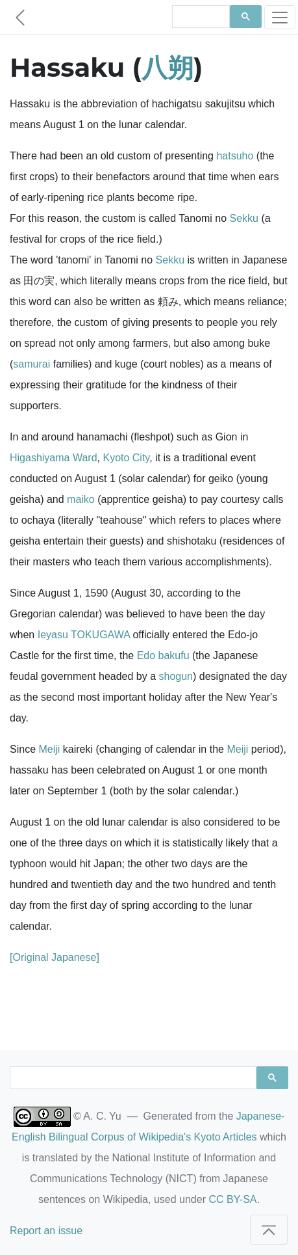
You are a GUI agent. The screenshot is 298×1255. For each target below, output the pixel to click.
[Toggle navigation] (279, 17)
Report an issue (46, 1230)
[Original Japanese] (54, 957)
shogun (176, 676)
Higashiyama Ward (53, 457)
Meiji (49, 749)
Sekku (244, 218)
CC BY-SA (232, 1199)
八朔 (167, 67)
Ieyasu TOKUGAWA (84, 634)
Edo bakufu (163, 655)
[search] (200, 17)
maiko (81, 499)
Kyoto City (126, 457)
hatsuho (234, 155)
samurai (31, 364)
